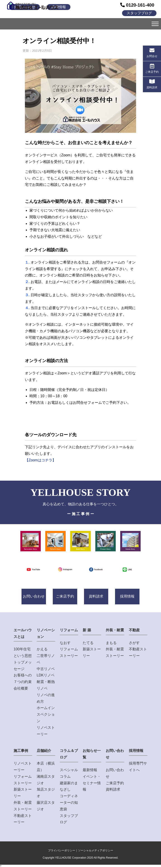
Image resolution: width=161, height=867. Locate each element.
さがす (134, 643)
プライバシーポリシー (61, 850)
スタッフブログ (139, 13)
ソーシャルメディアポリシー (95, 850)
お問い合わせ (34, 596)
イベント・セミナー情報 (92, 783)
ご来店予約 (65, 596)
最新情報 (90, 770)
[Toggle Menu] (155, 24)
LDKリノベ (46, 675)
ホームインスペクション (46, 714)
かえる (42, 649)
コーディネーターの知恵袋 (69, 802)
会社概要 (21, 688)
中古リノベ (46, 669)
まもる (111, 643)
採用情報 (127, 596)
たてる (88, 643)
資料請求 (96, 596)
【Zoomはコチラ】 (40, 460)
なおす (65, 643)
